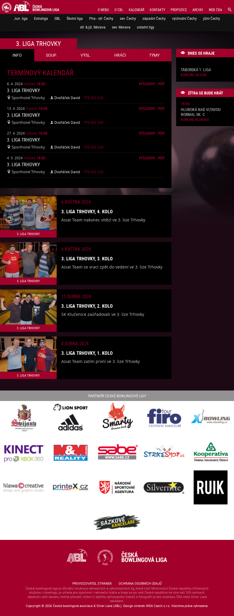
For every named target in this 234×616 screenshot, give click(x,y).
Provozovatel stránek (92, 583)
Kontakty (157, 9)
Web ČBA (215, 9)
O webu (103, 9)
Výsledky (147, 83)
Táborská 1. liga (196, 69)
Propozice (179, 9)
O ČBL (119, 9)
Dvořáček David (67, 97)
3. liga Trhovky (23, 90)
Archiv (197, 9)
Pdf (161, 83)
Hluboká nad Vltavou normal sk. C (201, 112)
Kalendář (136, 9)
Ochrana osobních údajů (140, 583)
